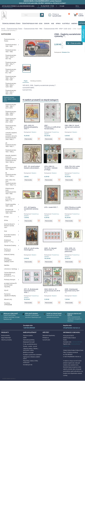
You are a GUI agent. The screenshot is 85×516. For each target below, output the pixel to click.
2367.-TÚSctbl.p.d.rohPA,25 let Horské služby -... (52, 127)
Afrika (58, 23)
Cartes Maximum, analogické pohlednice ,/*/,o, (9, 274)
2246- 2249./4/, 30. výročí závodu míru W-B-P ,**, (52, 292)
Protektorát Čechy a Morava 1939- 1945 (10, 211)
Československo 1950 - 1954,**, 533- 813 (10, 64)
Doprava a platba (28, 337)
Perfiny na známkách (7, 250)
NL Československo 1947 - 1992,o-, (10, 174)
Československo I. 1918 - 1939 (11, 45)
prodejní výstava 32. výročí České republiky (10, 285)
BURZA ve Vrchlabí (28, 353)
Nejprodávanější (6, 339)
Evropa (46, 23)
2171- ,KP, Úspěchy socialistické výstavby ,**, (31, 209)
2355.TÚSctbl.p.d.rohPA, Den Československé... (73, 209)
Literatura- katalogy (10, 269)
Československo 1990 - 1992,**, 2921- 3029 (10, 120)
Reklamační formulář (29, 343)
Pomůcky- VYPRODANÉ (8, 304)
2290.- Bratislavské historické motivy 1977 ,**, (72, 292)
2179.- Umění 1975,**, (51, 208)
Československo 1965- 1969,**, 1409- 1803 (10, 85)
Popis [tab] (25, 81)
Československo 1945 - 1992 (10, 51)
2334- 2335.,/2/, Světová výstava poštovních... (70, 251)
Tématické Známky (10, 245)
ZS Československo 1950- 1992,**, (10, 144)
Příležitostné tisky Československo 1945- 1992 (10, 191)
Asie (52, 23)
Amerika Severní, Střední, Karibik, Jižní (9, 225)
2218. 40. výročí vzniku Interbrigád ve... (31, 250)
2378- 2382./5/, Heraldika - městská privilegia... (50, 168)
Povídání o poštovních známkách (32, 356)
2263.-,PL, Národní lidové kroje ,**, (50, 250)
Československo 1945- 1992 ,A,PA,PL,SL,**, (10, 127)
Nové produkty (5, 337)
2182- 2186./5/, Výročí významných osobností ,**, (72, 127)
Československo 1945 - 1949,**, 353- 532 (10, 57)
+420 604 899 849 (7, 7)
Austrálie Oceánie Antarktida (10, 235)
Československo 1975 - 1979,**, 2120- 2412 (10, 99)
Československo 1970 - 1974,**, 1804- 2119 (10, 92)
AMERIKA (74, 23)
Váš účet (46, 334)
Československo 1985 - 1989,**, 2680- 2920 (10, 113)
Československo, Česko (11, 23)
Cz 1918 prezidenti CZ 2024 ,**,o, (9, 199)
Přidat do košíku (76, 43)
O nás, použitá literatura (30, 345)
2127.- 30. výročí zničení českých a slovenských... (32, 167)
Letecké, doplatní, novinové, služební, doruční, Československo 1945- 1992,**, (11, 136)
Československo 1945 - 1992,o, (10, 151)
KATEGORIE (6, 34)
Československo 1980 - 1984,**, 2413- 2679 (10, 106)
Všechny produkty (6, 341)
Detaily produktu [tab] (35, 81)
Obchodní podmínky (29, 341)
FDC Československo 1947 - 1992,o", (10, 167)
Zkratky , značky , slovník (30, 347)
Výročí (6, 290)
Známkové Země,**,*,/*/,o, (9, 241)
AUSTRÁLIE (66, 23)
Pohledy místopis (9, 280)
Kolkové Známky (9, 254)
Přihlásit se (55, 14)
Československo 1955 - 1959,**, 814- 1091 (10, 71)
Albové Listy (8, 299)
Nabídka (6, 265)
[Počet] (63, 43)
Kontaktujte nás (27, 366)
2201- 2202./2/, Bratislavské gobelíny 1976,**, (31, 127)
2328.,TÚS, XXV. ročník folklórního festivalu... (72, 167)
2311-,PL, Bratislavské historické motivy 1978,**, (31, 292)
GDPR (24, 339)
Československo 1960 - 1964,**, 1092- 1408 (10, 78)
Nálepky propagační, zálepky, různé (9, 259)
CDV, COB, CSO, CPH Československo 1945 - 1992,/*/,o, (10, 182)
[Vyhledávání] (32, 15)
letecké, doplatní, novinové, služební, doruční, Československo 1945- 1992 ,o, (11, 158)
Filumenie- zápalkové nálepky (10, 295)
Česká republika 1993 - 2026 (32, 23)
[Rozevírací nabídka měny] (78, 8)
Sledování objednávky (49, 337)
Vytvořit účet (56, 16)
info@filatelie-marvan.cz (45, 8)
